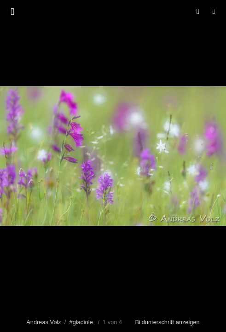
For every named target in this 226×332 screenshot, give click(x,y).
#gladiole (81, 322)
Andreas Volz (43, 322)
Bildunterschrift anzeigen (167, 322)
